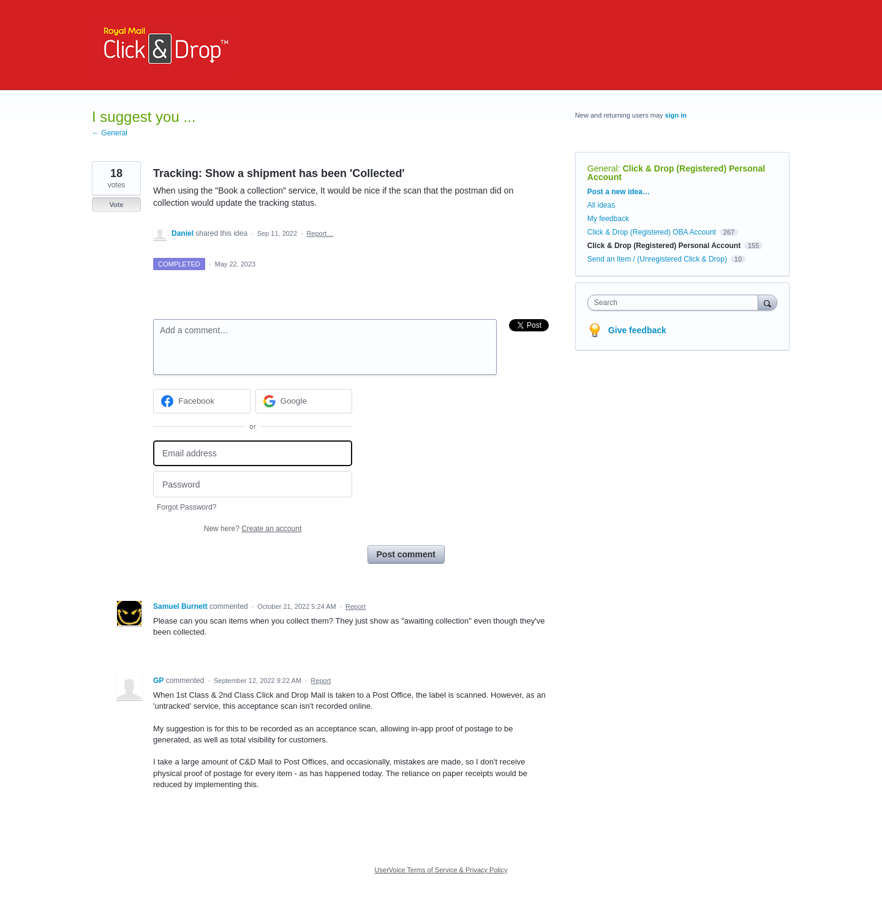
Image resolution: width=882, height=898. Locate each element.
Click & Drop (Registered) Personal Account (676, 173)
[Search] (767, 302)
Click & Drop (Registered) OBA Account (651, 232)
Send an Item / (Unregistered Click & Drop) (657, 259)
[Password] (252, 484)
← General (109, 133)
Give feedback (637, 330)
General (602, 168)
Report (355, 606)
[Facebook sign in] (202, 401)
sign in (676, 115)
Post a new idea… (618, 191)
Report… (319, 233)
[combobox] (676, 302)
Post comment (406, 554)
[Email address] (252, 453)
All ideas (601, 205)
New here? (252, 528)
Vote (116, 204)
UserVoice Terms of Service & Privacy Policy (441, 869)
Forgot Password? (186, 507)
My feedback (608, 218)
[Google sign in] (304, 401)
